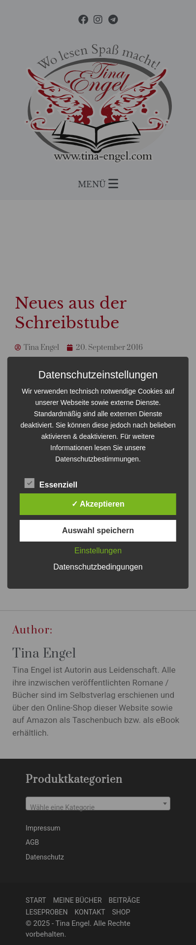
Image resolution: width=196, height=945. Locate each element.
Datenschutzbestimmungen (97, 459)
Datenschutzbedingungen (97, 567)
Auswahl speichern (98, 530)
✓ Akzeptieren (98, 504)
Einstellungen (98, 550)
